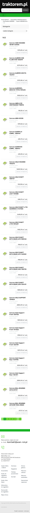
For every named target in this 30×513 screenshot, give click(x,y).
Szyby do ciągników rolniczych (4, 475)
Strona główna (5, 19)
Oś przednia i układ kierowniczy (19, 19)
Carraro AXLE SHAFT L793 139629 (16, 223)
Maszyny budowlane (24, 476)
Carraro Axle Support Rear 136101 (16, 374)
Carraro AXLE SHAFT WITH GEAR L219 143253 (17, 253)
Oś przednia (4, 470)
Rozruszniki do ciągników (4, 491)
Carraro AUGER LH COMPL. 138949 (15, 132)
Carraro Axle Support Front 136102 (16, 313)
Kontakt (13, 477)
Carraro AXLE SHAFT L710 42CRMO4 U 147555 (18, 208)
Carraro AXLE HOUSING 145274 (17, 163)
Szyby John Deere (4, 481)
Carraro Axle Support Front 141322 (16, 328)
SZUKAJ (25, 10)
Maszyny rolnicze (23, 471)
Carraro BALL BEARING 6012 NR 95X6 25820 (17, 404)
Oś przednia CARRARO (8, 21)
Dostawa (13, 466)
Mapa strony (4, 495)
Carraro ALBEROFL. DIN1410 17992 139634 (17, 89)
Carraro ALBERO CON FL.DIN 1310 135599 (16, 59)
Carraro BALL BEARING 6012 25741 (17, 389)
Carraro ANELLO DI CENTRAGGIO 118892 (16, 104)
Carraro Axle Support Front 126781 (16, 344)
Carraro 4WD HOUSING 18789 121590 (17, 44)
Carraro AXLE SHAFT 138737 (16, 178)
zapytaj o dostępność (21, 52)
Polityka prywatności (14, 473)
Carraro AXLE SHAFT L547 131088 (16, 193)
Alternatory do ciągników (4, 486)
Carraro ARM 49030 (16, 118)
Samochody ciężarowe (24, 481)
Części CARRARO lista (21, 21)
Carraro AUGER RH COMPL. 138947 (15, 147)
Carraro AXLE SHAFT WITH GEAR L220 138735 (17, 268)
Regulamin (14, 469)
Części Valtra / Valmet (4, 466)
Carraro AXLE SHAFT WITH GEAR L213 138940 (17, 238)
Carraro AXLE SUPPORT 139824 (17, 298)
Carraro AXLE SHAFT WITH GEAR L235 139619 (17, 283)
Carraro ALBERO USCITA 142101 (17, 74)
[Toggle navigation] (3, 15)
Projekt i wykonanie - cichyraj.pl (21, 511)
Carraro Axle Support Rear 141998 (16, 359)
